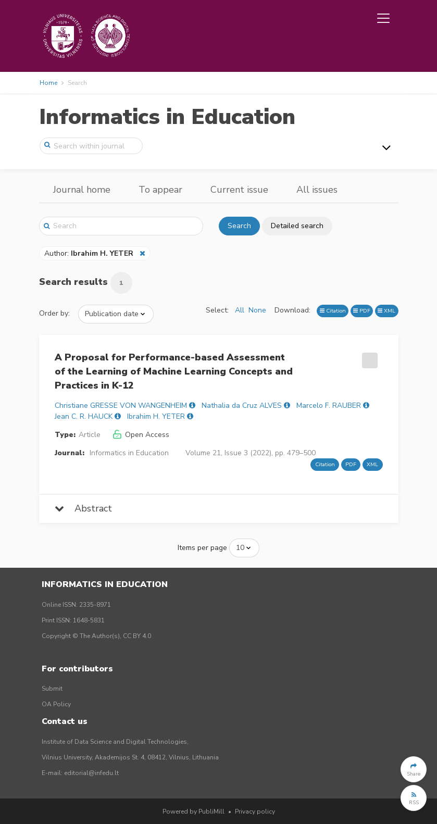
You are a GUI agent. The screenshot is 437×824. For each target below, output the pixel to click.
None (257, 310)
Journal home (81, 189)
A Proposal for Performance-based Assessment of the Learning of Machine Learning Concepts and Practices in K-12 (174, 371)
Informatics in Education (167, 117)
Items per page (202, 548)
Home (48, 83)
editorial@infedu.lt (91, 773)
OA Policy (56, 704)
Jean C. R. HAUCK (84, 416)
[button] (414, 769)
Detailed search (297, 226)
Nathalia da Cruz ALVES (242, 405)
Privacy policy (255, 811)
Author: (89, 253)
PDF (361, 311)
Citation (333, 311)
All (239, 310)
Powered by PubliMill (193, 811)
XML (386, 311)
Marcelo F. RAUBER (328, 405)
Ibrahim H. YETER (156, 416)
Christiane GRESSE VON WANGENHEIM (121, 405)
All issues (317, 189)
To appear (160, 189)
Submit (52, 688)
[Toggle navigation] (383, 18)
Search (239, 226)
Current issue (239, 189)
